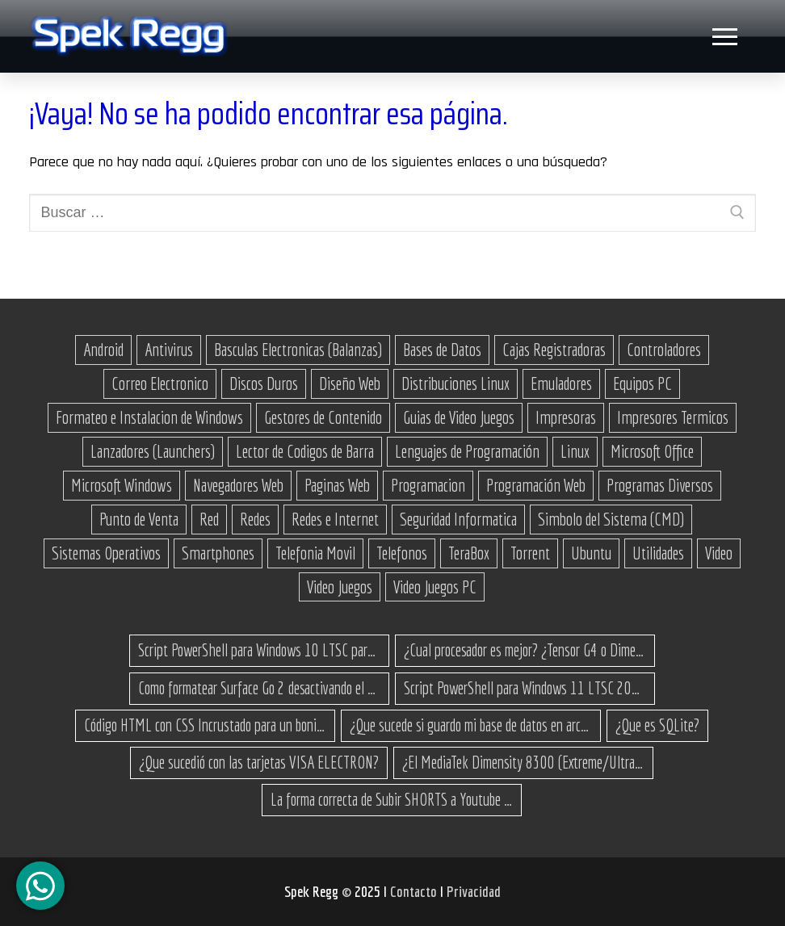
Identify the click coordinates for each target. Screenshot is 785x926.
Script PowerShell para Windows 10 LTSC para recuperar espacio (259, 650)
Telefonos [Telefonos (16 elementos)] (401, 553)
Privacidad (474, 891)
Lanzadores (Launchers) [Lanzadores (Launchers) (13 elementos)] (152, 451)
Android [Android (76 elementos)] (103, 349)
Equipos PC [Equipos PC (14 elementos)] (642, 383)
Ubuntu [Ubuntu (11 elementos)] (591, 553)
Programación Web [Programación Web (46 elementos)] (536, 485)
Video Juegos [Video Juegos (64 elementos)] (339, 587)
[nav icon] (724, 37)
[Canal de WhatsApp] (40, 885)
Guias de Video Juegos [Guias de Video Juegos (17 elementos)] (458, 417)
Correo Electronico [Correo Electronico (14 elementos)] (159, 383)
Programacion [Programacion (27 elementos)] (428, 485)
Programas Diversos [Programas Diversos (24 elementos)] (660, 485)
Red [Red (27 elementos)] (209, 519)
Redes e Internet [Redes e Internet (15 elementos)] (335, 519)
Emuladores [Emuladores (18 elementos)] (561, 383)
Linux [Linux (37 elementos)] (575, 451)
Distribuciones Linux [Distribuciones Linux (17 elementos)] (455, 383)
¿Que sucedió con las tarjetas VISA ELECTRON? (259, 762)
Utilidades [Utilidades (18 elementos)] (658, 553)
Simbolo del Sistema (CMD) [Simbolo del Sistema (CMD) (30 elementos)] (611, 519)
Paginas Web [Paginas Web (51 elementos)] (337, 485)
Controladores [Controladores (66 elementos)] (664, 349)
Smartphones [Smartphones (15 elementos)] (218, 553)
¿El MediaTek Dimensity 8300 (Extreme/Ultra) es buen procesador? (523, 762)
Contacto (415, 891)
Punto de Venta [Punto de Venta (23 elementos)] (138, 519)
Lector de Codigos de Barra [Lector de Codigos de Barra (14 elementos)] (305, 451)
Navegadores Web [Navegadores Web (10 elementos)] (238, 485)
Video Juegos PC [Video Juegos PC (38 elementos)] (434, 587)
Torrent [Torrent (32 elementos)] (530, 553)
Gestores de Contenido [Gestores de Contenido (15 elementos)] (323, 417)
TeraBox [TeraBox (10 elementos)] (468, 553)
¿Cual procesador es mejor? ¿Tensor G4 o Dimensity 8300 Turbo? (525, 650)
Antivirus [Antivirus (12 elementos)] (169, 349)
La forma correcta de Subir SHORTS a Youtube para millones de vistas (392, 799)
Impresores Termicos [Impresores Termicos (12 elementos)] (672, 417)
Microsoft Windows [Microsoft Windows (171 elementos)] (121, 485)
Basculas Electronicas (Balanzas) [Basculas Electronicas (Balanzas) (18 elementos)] (298, 349)
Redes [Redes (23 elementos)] (255, 519)
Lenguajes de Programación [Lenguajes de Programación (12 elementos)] (467, 451)
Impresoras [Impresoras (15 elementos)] (565, 417)
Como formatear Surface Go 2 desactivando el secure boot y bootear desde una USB (259, 688)
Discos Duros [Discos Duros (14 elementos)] (263, 383)
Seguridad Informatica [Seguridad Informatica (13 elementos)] (458, 519)
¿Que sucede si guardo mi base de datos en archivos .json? (471, 725)
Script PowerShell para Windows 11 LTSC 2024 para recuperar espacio (525, 688)
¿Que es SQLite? (657, 725)
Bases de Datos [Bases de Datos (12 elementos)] (442, 349)
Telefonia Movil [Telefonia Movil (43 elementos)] (315, 553)
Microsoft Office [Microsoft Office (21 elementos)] (652, 451)
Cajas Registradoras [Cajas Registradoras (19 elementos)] (554, 349)
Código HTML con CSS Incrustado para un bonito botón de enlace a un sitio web (205, 725)
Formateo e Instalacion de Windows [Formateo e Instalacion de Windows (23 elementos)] (149, 417)
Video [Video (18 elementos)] (719, 553)
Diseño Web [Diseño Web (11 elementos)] (349, 383)
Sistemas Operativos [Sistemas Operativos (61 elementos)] (106, 553)
